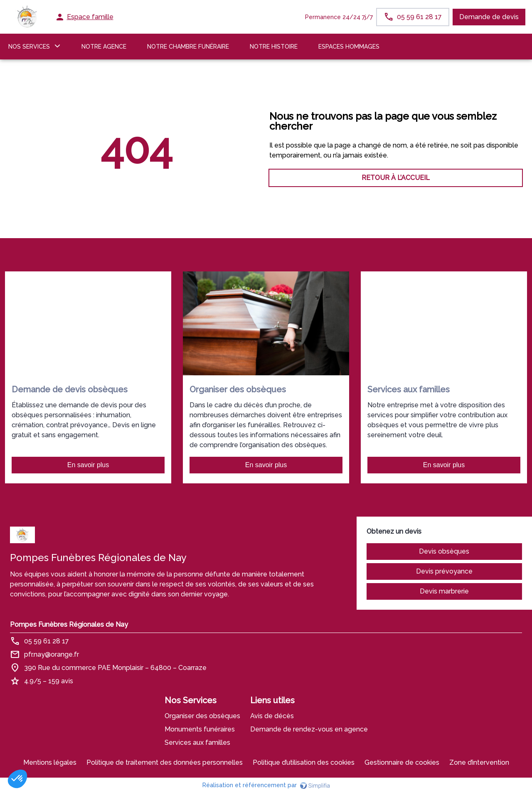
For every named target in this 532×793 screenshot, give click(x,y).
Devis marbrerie (444, 591)
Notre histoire (274, 46)
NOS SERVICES (29, 46)
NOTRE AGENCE (103, 46)
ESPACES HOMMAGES (348, 46)
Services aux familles (197, 742)
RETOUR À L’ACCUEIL (136, 178)
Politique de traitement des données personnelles (164, 762)
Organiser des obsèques (202, 716)
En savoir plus (88, 464)
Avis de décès (272, 716)
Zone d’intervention (479, 762)
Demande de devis (489, 17)
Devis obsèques (444, 551)
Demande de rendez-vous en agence (309, 729)
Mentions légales (49, 762)
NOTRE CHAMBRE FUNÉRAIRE (188, 46)
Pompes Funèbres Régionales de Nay (69, 624)
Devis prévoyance (444, 571)
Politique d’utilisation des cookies (304, 762)
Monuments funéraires (200, 729)
